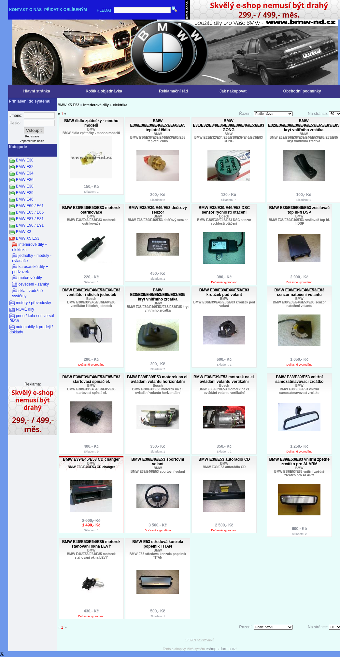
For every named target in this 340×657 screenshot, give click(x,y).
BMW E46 (25, 199)
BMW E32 (25, 166)
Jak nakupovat (233, 91)
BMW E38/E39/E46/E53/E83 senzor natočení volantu (299, 292)
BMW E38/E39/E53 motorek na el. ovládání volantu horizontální (158, 379)
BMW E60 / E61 (30, 205)
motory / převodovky (33, 303)
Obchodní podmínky (302, 91)
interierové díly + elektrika (105, 105)
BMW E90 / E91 (30, 225)
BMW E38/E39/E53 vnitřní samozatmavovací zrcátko (299, 379)
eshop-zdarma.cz (221, 649)
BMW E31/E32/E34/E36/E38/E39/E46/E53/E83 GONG (228, 125)
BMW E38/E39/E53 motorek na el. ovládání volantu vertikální (224, 379)
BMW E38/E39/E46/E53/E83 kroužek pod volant (224, 292)
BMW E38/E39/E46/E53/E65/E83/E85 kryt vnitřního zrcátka (157, 294)
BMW (91, 129)
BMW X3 (23, 232)
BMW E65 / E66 (30, 212)
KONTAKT (18, 9)
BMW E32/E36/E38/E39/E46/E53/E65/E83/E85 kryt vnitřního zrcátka (303, 125)
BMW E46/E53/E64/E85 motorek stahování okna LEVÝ (91, 544)
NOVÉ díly (25, 309)
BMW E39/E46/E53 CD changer (91, 459)
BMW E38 (25, 186)
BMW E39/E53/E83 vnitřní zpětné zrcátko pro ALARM (299, 461)
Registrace (32, 136)
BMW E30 (25, 160)
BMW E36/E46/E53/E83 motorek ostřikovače (91, 210)
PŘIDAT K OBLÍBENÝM (65, 9)
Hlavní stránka (36, 91)
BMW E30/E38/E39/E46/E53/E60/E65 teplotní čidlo (157, 125)
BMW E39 (25, 192)
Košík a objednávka (104, 91)
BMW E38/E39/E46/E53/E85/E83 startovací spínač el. (91, 379)
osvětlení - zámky (34, 284)
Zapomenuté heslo (32, 141)
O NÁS (35, 9)
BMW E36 (25, 179)
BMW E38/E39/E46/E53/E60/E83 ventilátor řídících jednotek (91, 292)
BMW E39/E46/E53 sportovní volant (157, 461)
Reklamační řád (173, 91)
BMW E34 (25, 173)
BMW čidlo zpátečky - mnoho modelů (91, 123)
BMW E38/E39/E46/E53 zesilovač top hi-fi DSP (299, 210)
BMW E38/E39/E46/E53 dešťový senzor (158, 210)
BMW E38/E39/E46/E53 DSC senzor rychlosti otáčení (224, 210)
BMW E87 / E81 (30, 219)
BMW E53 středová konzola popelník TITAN (157, 544)
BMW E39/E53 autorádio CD (224, 459)
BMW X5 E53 (27, 238)
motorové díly (30, 277)
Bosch (224, 216)
